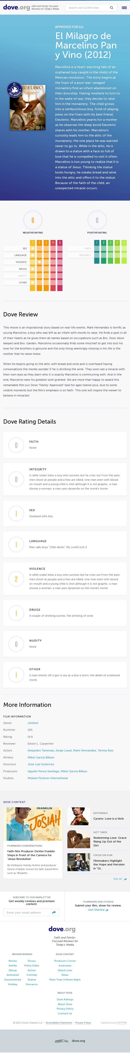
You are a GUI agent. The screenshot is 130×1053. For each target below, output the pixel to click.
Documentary (12, 980)
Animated (13, 975)
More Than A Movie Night (65, 980)
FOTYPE (122, 1023)
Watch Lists (65, 971)
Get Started (98, 910)
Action (32, 971)
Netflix (13, 966)
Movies (13, 961)
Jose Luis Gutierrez (41, 765)
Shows (32, 961)
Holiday (12, 985)
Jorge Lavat (63, 751)
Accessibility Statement (59, 1023)
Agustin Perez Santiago (43, 772)
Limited (33, 723)
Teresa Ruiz (105, 751)
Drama (31, 980)
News (65, 975)
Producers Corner (65, 961)
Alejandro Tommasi (41, 751)
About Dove (65, 1004)
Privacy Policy (65, 1009)
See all (120, 879)
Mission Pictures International (48, 778)
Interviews (65, 966)
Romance (32, 985)
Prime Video (31, 966)
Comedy (32, 975)
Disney (13, 971)
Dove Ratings (65, 1000)
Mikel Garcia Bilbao (41, 758)
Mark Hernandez (84, 751)
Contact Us (65, 1014)
